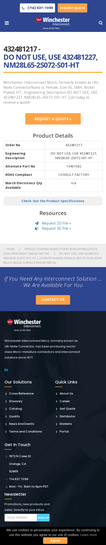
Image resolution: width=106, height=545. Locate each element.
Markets (66, 424)
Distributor (67, 416)
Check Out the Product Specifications (52, 201)
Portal (64, 431)
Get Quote (67, 408)
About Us (66, 393)
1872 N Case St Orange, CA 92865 (20, 463)
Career (65, 401)
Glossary (16, 401)
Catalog (15, 408)
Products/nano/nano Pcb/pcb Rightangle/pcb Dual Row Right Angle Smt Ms (50, 251)
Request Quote (72, 8)
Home (11, 249)
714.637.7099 (18, 479)
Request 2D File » (53, 223)
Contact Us (53, 300)
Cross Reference (21, 393)
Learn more (89, 535)
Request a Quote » (53, 118)
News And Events (21, 424)
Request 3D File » (53, 228)
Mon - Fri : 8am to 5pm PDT (28, 486)
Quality (14, 416)
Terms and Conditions (25, 431)
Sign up (43, 517)
